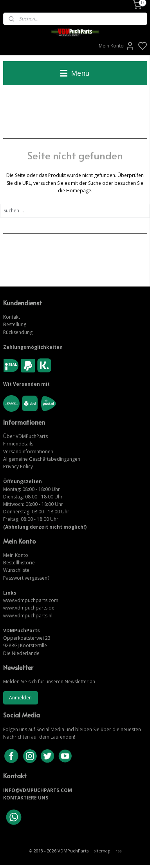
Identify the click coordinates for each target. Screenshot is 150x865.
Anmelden (20, 697)
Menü (75, 73)
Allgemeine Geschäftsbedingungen (41, 459)
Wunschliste (16, 570)
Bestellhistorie (19, 562)
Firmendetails (18, 443)
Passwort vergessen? (26, 578)
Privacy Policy (18, 466)
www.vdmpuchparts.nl (27, 615)
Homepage (78, 190)
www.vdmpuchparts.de (28, 607)
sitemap (102, 851)
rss (118, 851)
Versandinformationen (28, 451)
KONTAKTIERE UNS (25, 797)
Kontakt (11, 317)
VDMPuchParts (31, 436)
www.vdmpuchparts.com (30, 600)
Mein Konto (117, 46)
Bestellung (14, 324)
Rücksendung (18, 332)
